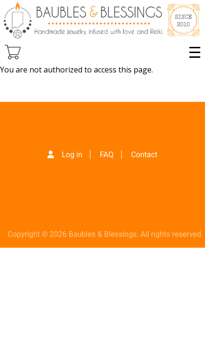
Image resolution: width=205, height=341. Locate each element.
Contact (144, 154)
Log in (72, 154)
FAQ (107, 154)
